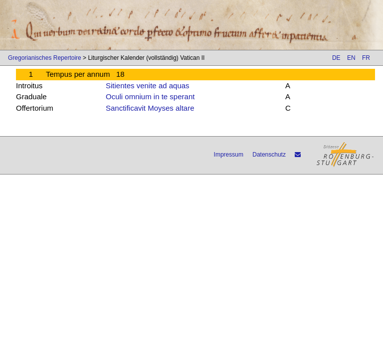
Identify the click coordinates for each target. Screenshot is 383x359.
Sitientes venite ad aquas (148, 85)
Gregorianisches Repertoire (44, 57)
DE (336, 57)
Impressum (228, 154)
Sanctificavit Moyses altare (150, 108)
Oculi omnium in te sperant (150, 96)
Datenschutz (269, 154)
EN (351, 57)
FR (366, 57)
